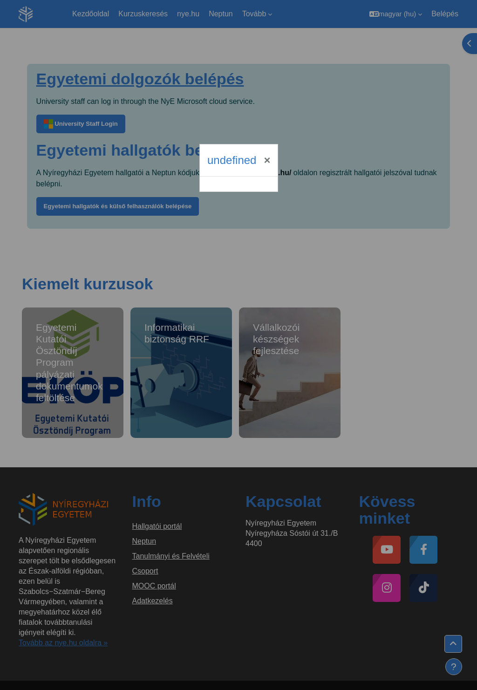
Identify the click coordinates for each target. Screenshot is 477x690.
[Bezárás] (267, 160)
